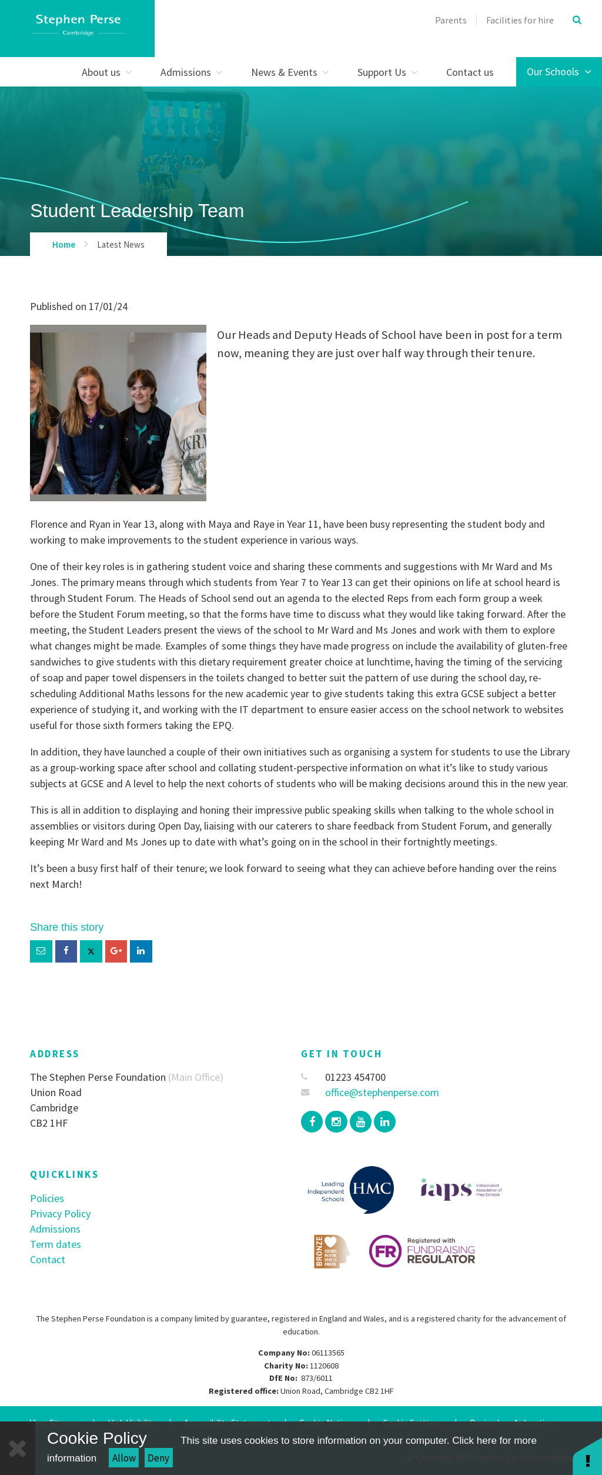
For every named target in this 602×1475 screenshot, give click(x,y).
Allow (124, 1457)
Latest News (121, 244)
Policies (47, 1198)
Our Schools (559, 71)
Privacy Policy (60, 1213)
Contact (47, 1259)
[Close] (17, 1448)
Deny (158, 1457)
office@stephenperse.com (370, 1092)
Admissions (55, 1229)
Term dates (55, 1244)
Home (63, 244)
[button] (587, 1456)
